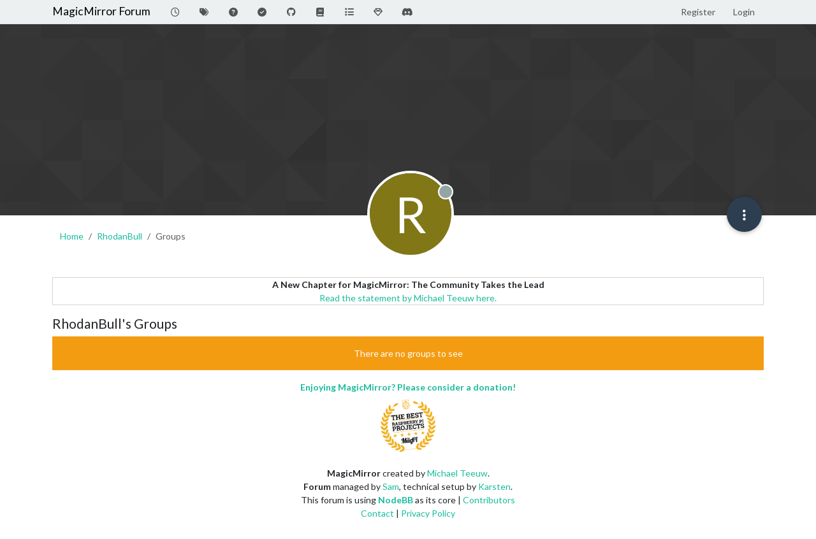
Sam (390, 486)
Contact (377, 513)
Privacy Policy (428, 513)
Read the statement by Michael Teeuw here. (408, 297)
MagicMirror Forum (101, 11)
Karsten (494, 486)
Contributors (489, 499)
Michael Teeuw (457, 473)
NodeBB (395, 499)
